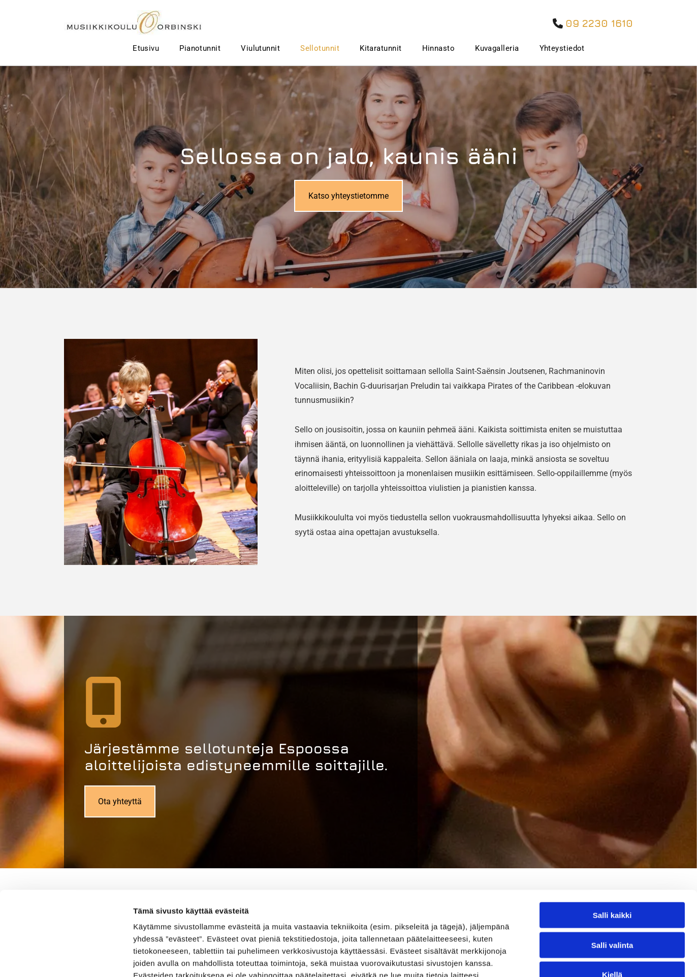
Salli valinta (612, 861)
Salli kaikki (612, 831)
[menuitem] (135, 48)
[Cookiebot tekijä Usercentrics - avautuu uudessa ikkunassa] (65, 957)
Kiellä (612, 891)
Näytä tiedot (543, 957)
